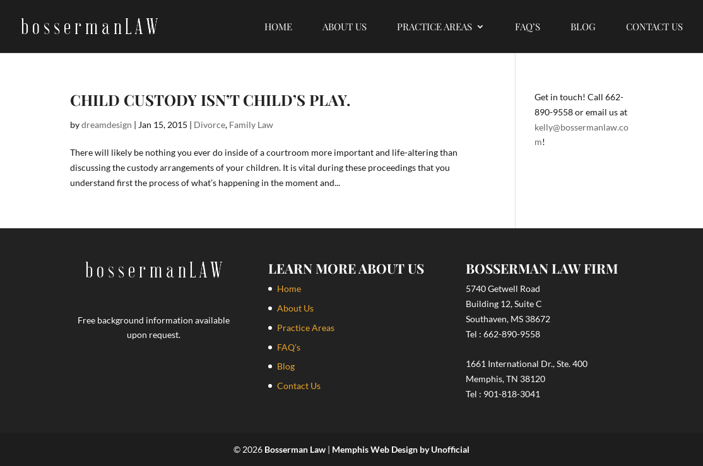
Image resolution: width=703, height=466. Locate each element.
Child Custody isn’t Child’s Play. (210, 100)
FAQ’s (527, 27)
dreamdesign (106, 124)
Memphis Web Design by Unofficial (401, 449)
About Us (344, 27)
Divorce (209, 124)
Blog (583, 27)
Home (278, 27)
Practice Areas (434, 27)
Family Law (251, 124)
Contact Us (654, 27)
